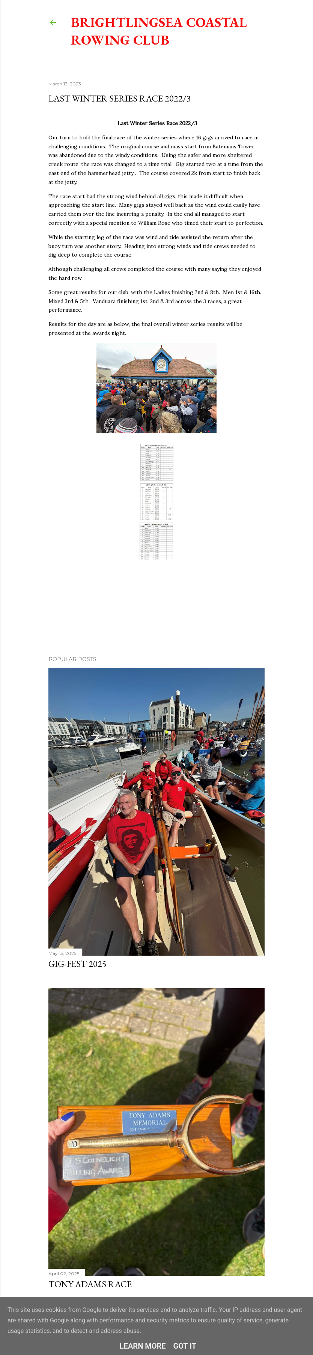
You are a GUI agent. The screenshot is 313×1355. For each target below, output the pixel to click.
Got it (185, 1346)
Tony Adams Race (90, 1284)
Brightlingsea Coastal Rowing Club (159, 31)
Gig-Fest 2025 (77, 964)
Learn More (143, 1346)
